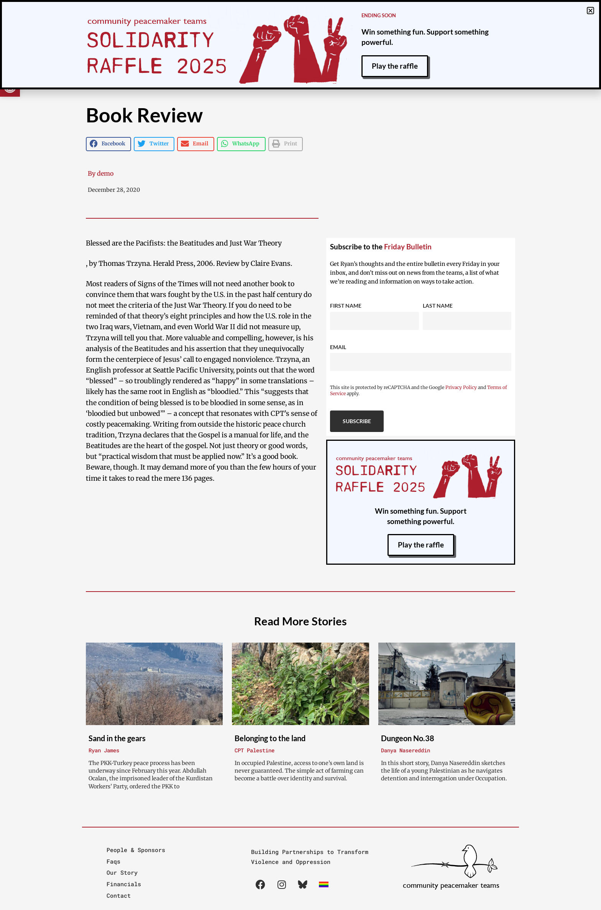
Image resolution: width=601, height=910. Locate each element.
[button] (590, 10)
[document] (300, 455)
